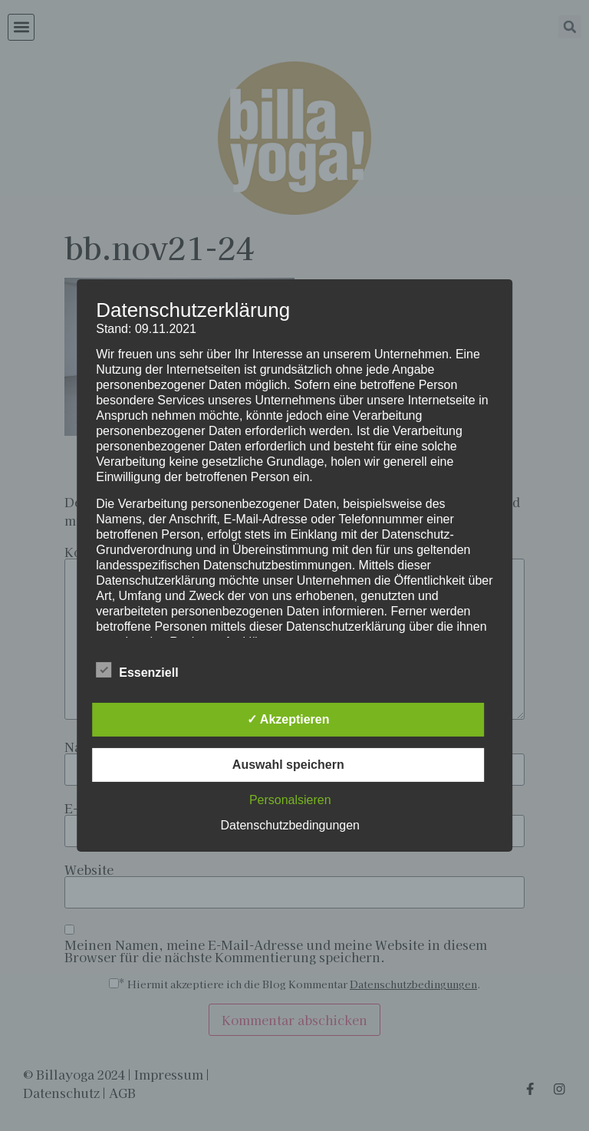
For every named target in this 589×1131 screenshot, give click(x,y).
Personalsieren (290, 799)
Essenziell (137, 670)
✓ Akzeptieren (288, 719)
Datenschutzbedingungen (290, 825)
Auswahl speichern (288, 764)
